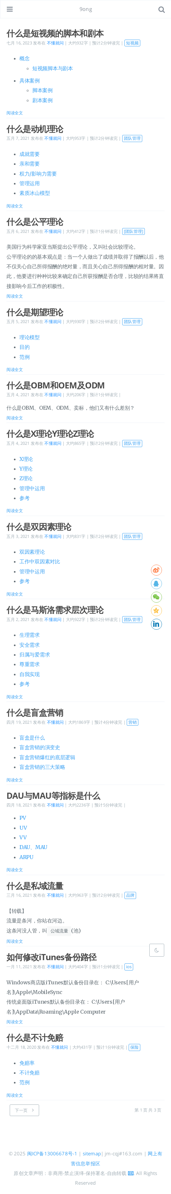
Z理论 (26, 478)
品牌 (130, 895)
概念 (24, 58)
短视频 (132, 43)
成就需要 (29, 154)
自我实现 (29, 674)
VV (23, 837)
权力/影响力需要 (38, 173)
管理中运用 (32, 488)
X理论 (26, 459)
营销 (132, 722)
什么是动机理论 (34, 129)
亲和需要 (29, 163)
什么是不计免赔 (34, 1037)
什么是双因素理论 (38, 526)
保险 (134, 1047)
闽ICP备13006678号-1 (52, 1153)
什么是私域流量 (34, 886)
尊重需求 (29, 664)
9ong (86, 9)
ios (129, 966)
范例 (24, 357)
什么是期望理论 (34, 312)
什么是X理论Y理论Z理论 (50, 433)
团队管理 (132, 138)
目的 (24, 347)
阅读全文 (14, 113)
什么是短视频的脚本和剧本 (54, 33)
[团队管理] (134, 231)
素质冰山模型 (34, 193)
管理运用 (29, 183)
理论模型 (29, 337)
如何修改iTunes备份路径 (51, 956)
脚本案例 (42, 90)
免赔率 (27, 1062)
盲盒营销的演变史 (39, 747)
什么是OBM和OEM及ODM (55, 385)
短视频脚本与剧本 (52, 68)
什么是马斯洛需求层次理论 (54, 610)
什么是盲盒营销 (34, 712)
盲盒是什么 (32, 737)
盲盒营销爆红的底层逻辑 (47, 757)
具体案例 (29, 80)
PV (22, 818)
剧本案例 (42, 100)
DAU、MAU (33, 847)
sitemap (92, 1153)
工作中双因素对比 (39, 561)
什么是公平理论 (34, 221)
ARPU (26, 857)
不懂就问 (55, 43)
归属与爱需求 (34, 654)
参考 (24, 498)
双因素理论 (32, 552)
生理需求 (29, 635)
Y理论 (26, 468)
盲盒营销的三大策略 (42, 767)
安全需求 (29, 645)
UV (23, 828)
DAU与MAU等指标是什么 (53, 795)
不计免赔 (29, 1072)
